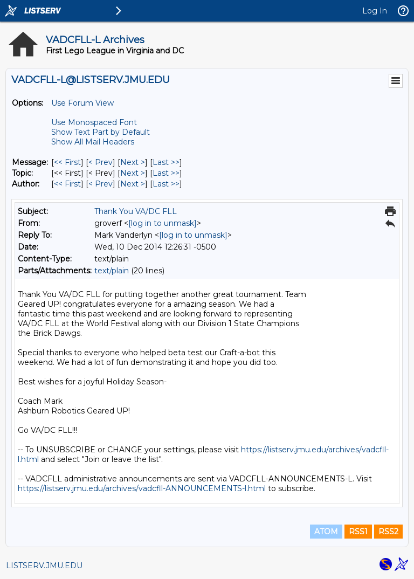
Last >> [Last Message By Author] (166, 184)
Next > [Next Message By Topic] (132, 173)
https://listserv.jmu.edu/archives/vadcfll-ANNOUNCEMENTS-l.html (142, 488)
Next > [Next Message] (132, 162)
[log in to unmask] (162, 223)
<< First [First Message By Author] (67, 184)
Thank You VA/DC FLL (135, 211)
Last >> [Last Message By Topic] (166, 173)
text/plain (111, 270)
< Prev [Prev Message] (100, 162)
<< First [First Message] (67, 162)
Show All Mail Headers (92, 142)
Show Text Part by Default (100, 132)
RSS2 (388, 531)
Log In (374, 11)
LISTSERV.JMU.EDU (44, 565)
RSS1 (358, 531)
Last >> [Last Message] (166, 162)
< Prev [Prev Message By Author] (100, 184)
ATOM (326, 531)
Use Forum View (82, 103)
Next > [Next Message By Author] (132, 184)
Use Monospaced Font (94, 122)
